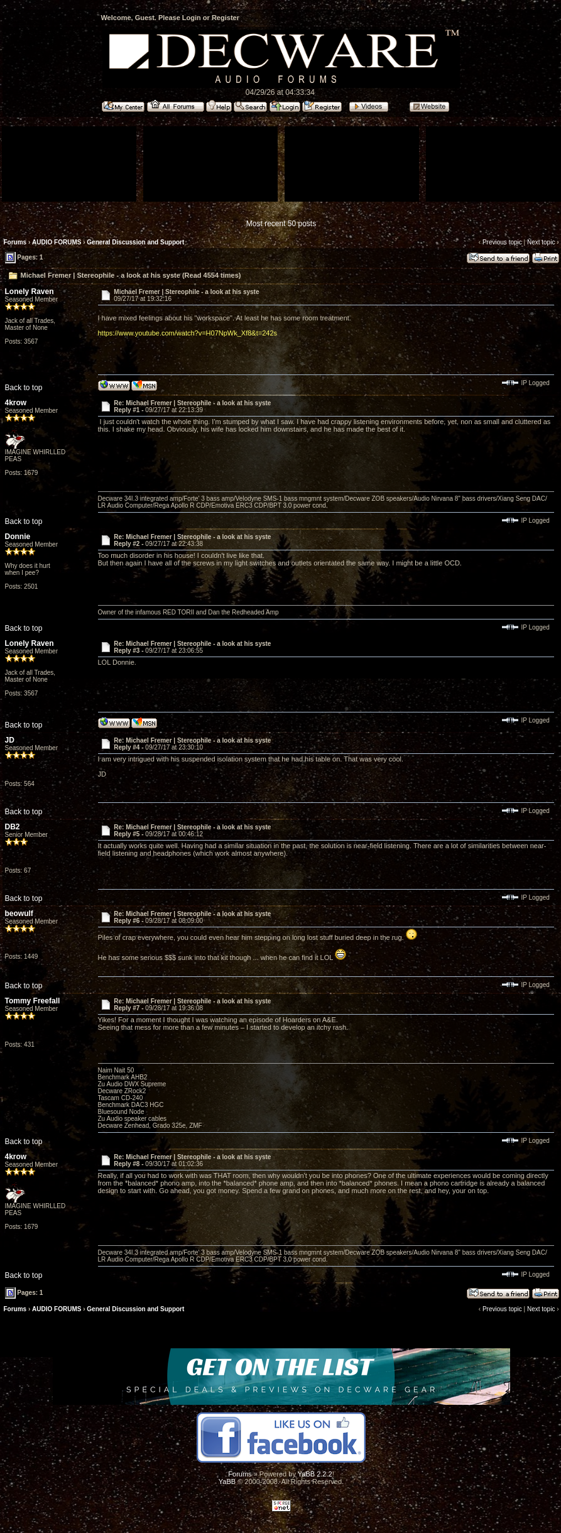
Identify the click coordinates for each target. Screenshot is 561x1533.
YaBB (227, 1481)
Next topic (541, 242)
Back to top (24, 387)
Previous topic (502, 242)
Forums (15, 242)
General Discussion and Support (135, 242)
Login (191, 17)
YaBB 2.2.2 (315, 1474)
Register (225, 17)
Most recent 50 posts (281, 223)
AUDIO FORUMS (56, 242)
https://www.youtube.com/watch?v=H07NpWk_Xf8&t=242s (188, 333)
